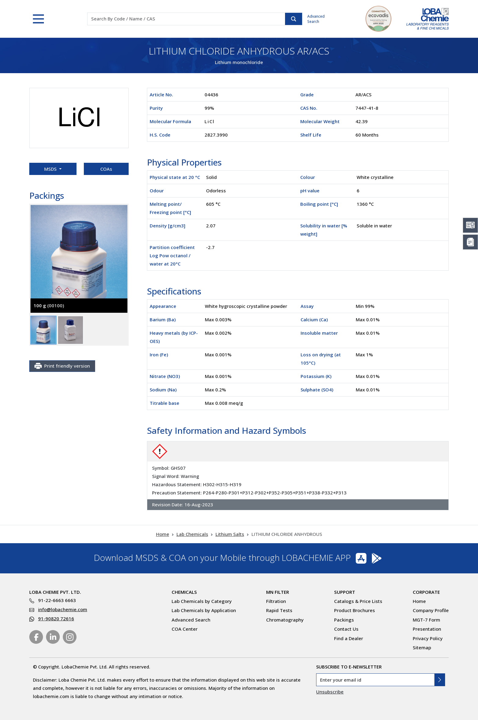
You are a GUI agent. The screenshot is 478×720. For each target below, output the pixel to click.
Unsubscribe (330, 692)
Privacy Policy (428, 638)
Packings (344, 620)
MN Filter (277, 592)
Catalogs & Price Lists (358, 601)
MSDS (51, 169)
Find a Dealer (348, 638)
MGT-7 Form (426, 620)
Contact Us (346, 629)
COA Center (185, 629)
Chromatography (285, 620)
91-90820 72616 (56, 618)
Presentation (427, 629)
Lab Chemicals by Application (204, 610)
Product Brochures (354, 610)
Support (344, 592)
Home (162, 534)
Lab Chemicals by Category (202, 601)
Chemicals (184, 592)
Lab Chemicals (192, 534)
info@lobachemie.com (62, 609)
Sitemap (422, 647)
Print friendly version (62, 366)
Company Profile (431, 610)
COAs (106, 169)
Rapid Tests (279, 610)
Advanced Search (316, 19)
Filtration (276, 601)
